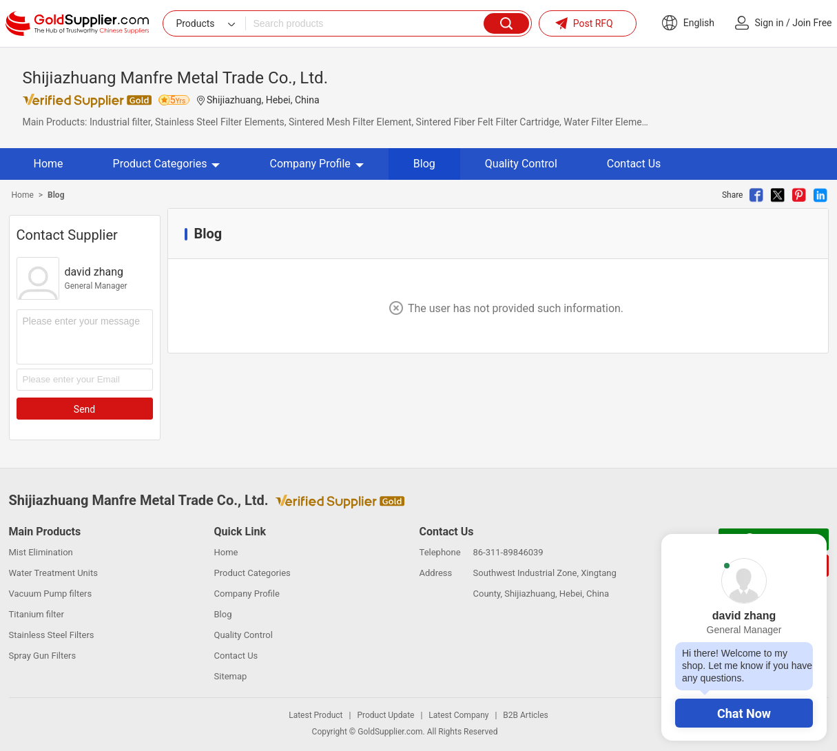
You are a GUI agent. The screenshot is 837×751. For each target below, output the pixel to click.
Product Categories (166, 163)
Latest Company (458, 715)
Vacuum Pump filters (50, 593)
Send (84, 409)
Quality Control (521, 163)
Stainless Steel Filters (51, 635)
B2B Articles (525, 715)
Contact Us (634, 163)
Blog (424, 163)
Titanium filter (36, 614)
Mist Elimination (41, 552)
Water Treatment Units (53, 573)
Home (48, 163)
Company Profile (316, 163)
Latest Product (315, 715)
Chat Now (744, 713)
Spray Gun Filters (42, 655)
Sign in (769, 22)
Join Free (811, 22)
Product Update (385, 715)
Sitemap (230, 676)
